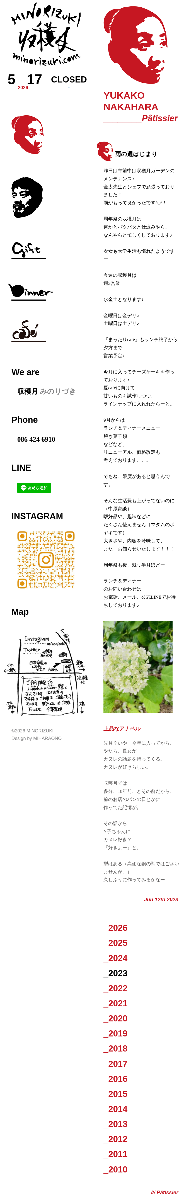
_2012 (115, 1139)
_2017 (115, 1064)
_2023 (115, 973)
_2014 (115, 1109)
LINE (21, 468)
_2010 (115, 1169)
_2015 (115, 1094)
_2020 (115, 1018)
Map (20, 612)
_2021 (115, 1003)
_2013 (115, 1124)
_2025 (115, 943)
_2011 (115, 1154)
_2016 (115, 1079)
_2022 (115, 988)
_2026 (115, 928)
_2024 (115, 958)
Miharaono (47, 738)
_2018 (115, 1048)
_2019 (115, 1033)
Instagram (37, 516)
